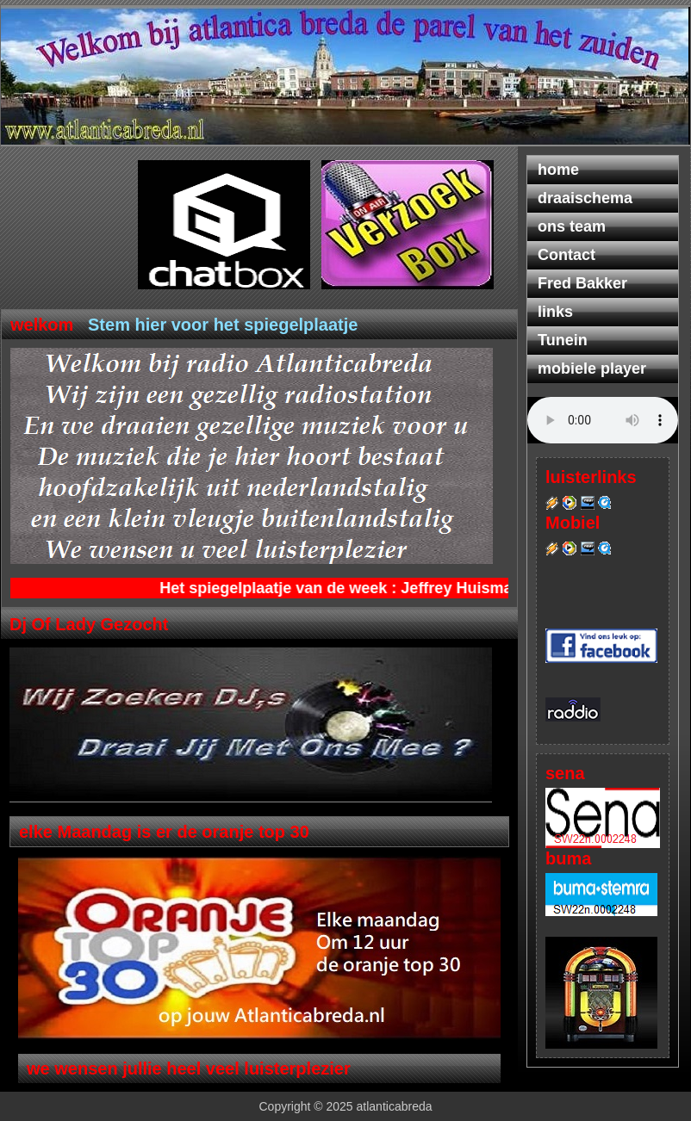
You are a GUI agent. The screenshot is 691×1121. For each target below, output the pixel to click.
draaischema (585, 198)
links (555, 311)
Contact (566, 254)
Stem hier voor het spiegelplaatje (223, 324)
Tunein (563, 340)
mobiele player (592, 368)
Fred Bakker (582, 283)
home (558, 169)
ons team (572, 226)
